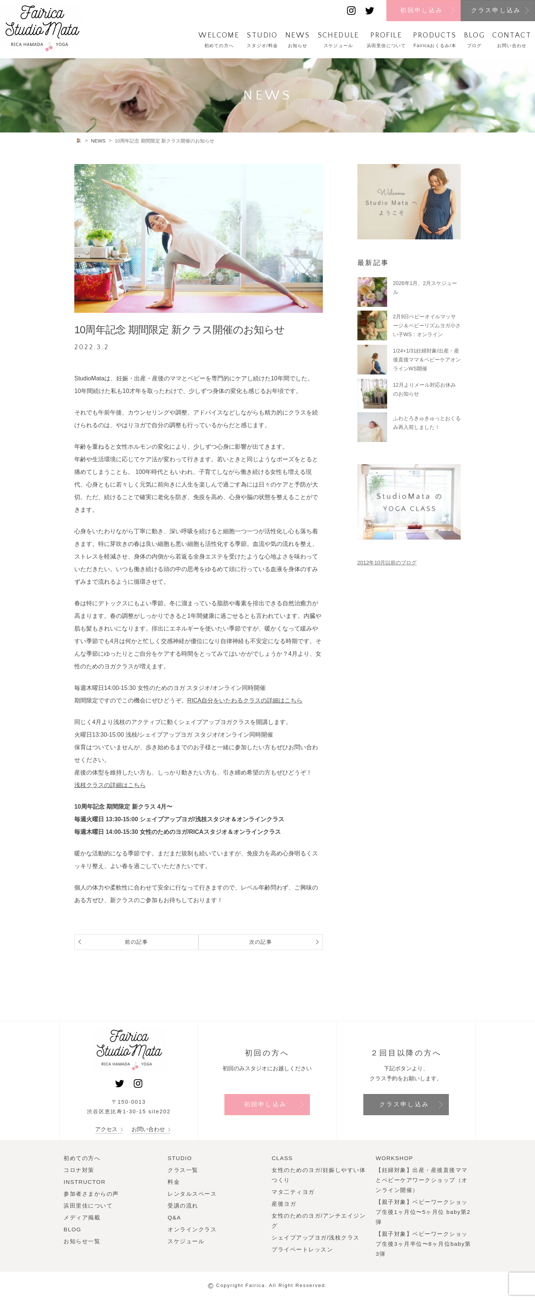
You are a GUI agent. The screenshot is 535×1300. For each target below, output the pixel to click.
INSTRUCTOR (85, 1182)
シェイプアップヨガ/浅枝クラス (316, 1237)
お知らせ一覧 (82, 1241)
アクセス (109, 1129)
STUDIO (180, 1158)
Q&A (174, 1217)
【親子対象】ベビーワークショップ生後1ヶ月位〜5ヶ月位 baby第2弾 (423, 1212)
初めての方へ (82, 1158)
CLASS (282, 1158)
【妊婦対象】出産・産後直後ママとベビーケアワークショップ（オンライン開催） (422, 1180)
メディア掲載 (82, 1217)
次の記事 (284, 942)
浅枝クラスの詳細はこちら (110, 785)
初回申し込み (421, 10)
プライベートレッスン (302, 1249)
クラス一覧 (183, 1170)
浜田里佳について (88, 1205)
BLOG (72, 1229)
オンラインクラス (192, 1229)
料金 (174, 1182)
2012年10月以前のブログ (387, 563)
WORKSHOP (394, 1158)
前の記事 (113, 942)
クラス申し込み (496, 10)
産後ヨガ (284, 1204)
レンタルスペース (192, 1194)
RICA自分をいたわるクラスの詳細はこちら (244, 700)
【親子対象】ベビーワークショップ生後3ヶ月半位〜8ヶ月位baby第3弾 (423, 1244)
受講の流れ (183, 1205)
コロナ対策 (79, 1170)
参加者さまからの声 (91, 1194)
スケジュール (186, 1241)
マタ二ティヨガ (293, 1192)
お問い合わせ (151, 1129)
